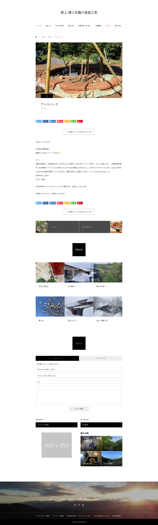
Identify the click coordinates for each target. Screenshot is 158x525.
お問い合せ (117, 25)
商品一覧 (71, 25)
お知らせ (48, 25)
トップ (39, 25)
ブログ (108, 25)
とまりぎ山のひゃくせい (101, 516)
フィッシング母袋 (58, 516)
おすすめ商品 (59, 25)
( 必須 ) (46, 369)
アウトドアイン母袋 (43, 516)
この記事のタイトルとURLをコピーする (79, 132)
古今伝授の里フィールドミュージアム (79, 516)
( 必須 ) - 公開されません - (47, 375)
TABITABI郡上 (116, 516)
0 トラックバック (100, 358)
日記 (47, 96)
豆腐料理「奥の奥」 (84, 25)
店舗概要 (98, 25)
